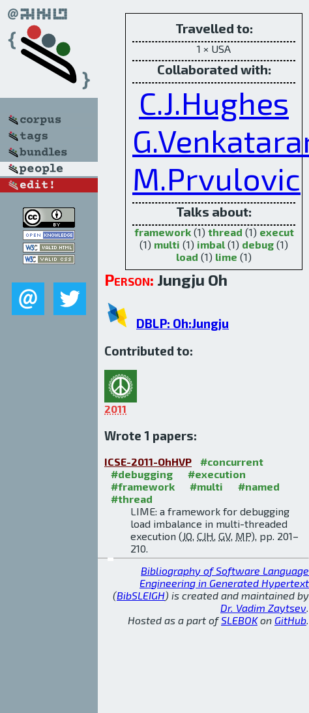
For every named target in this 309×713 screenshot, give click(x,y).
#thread (132, 499)
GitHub (290, 620)
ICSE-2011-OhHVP (148, 461)
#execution (217, 474)
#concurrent (231, 461)
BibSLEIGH (141, 595)
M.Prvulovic (216, 178)
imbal (211, 244)
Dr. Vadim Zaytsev (263, 607)
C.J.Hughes (214, 102)
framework (162, 232)
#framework (143, 486)
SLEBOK (239, 620)
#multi (206, 486)
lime (226, 256)
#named (259, 486)
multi (167, 244)
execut (276, 232)
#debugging (142, 474)
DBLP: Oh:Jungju (182, 323)
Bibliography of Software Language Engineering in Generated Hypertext (224, 576)
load (187, 256)
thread (225, 232)
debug (258, 244)
